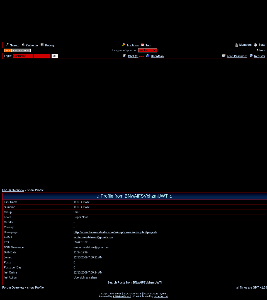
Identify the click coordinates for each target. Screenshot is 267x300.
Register (257, 56)
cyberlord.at (161, 296)
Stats (259, 44)
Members (243, 44)
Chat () (130, 56)
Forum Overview (13, 190)
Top (146, 45)
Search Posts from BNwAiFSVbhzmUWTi (135, 282)
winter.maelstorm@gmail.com (93, 237)
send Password (234, 56)
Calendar (29, 45)
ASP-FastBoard (122, 296)
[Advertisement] (132, 122)
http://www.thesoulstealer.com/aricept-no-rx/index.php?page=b (115, 232)
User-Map (155, 56)
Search (12, 45)
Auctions (130, 45)
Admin (260, 50)
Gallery (47, 45)
